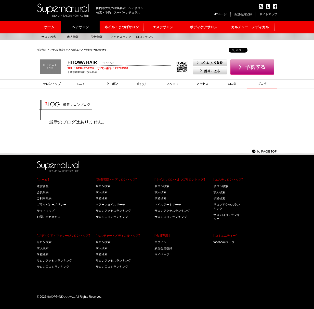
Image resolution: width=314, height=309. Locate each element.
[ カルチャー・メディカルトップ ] (118, 235)
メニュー (82, 83)
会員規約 (43, 192)
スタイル (142, 83)
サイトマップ (268, 14)
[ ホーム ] (43, 179)
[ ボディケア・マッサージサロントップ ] (63, 235)
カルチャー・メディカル (250, 27)
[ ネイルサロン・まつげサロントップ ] (180, 179)
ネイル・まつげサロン (122, 27)
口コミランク (145, 37)
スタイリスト (172, 83)
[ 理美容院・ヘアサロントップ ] (116, 179)
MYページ (220, 14)
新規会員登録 (243, 14)
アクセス (202, 83)
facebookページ (223, 242)
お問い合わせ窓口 (48, 217)
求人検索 (43, 248)
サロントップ (52, 83)
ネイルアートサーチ (168, 204)
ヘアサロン (80, 27)
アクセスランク (121, 37)
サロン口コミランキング (53, 266)
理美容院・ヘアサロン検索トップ (53, 49)
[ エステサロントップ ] (228, 179)
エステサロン (163, 27)
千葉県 (88, 49)
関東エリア (77, 49)
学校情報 (97, 37)
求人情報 (73, 37)
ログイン (160, 242)
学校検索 (43, 254)
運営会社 (43, 186)
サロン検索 (48, 37)
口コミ (232, 83)
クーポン (112, 83)
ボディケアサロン (203, 27)
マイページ (162, 254)
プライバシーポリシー (51, 204)
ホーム (49, 27)
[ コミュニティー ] (225, 235)
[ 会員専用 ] (162, 235)
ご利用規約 (44, 198)
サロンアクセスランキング (54, 260)
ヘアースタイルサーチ (110, 204)
